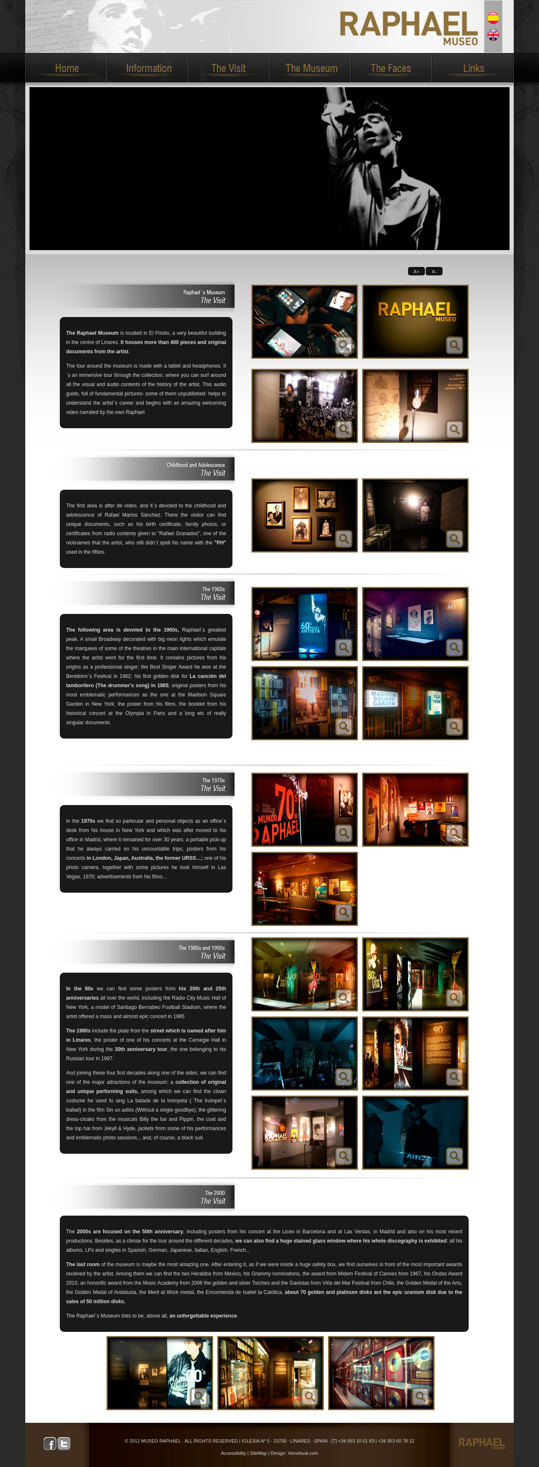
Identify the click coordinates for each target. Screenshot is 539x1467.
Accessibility (233, 1453)
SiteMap (258, 1453)
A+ (416, 271)
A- (434, 271)
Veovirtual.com (303, 1453)
